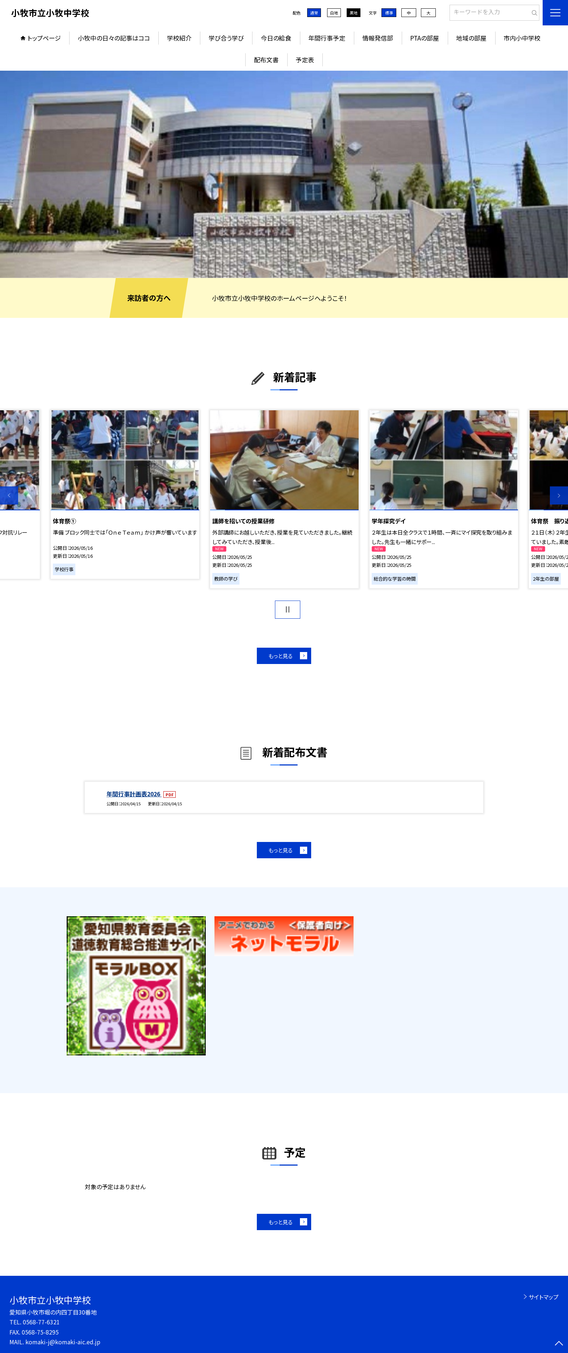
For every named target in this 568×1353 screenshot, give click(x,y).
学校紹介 (179, 37)
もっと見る (280, 656)
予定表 (305, 59)
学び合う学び (226, 37)
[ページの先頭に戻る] (559, 1344)
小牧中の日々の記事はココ (114, 37)
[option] (284, 174)
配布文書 (266, 59)
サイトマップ (544, 1296)
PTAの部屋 (424, 37)
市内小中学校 (522, 37)
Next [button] (559, 495)
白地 (334, 13)
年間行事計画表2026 (134, 793)
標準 (389, 13)
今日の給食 (276, 37)
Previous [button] (9, 495)
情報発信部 (377, 37)
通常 (314, 13)
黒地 (354, 13)
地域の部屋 (471, 37)
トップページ (44, 37)
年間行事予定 (326, 37)
